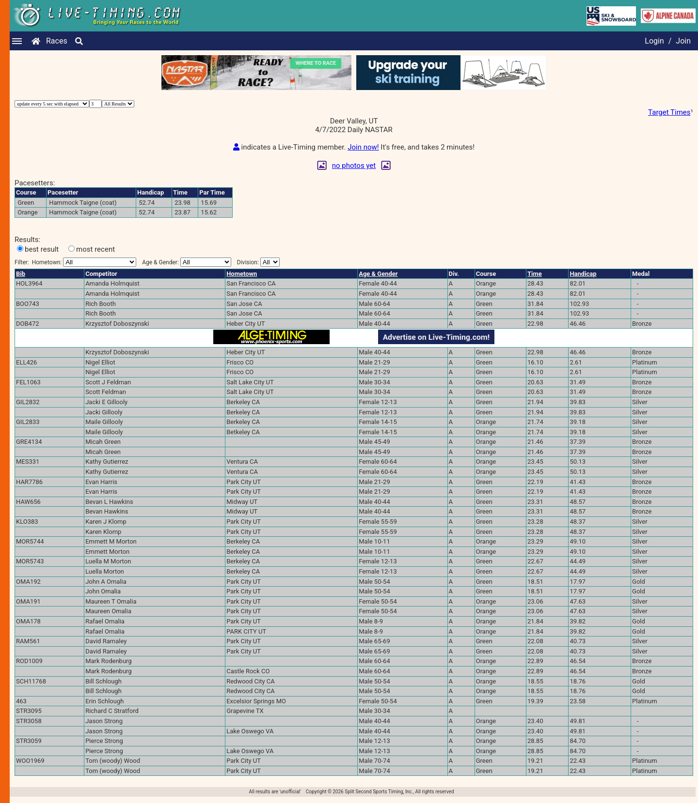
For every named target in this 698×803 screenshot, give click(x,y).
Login (654, 40)
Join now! (363, 151)
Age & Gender (378, 277)
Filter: (75, 266)
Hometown (241, 277)
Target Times (669, 112)
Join (683, 40)
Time (534, 277)
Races (56, 40)
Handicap (583, 277)
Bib (20, 277)
